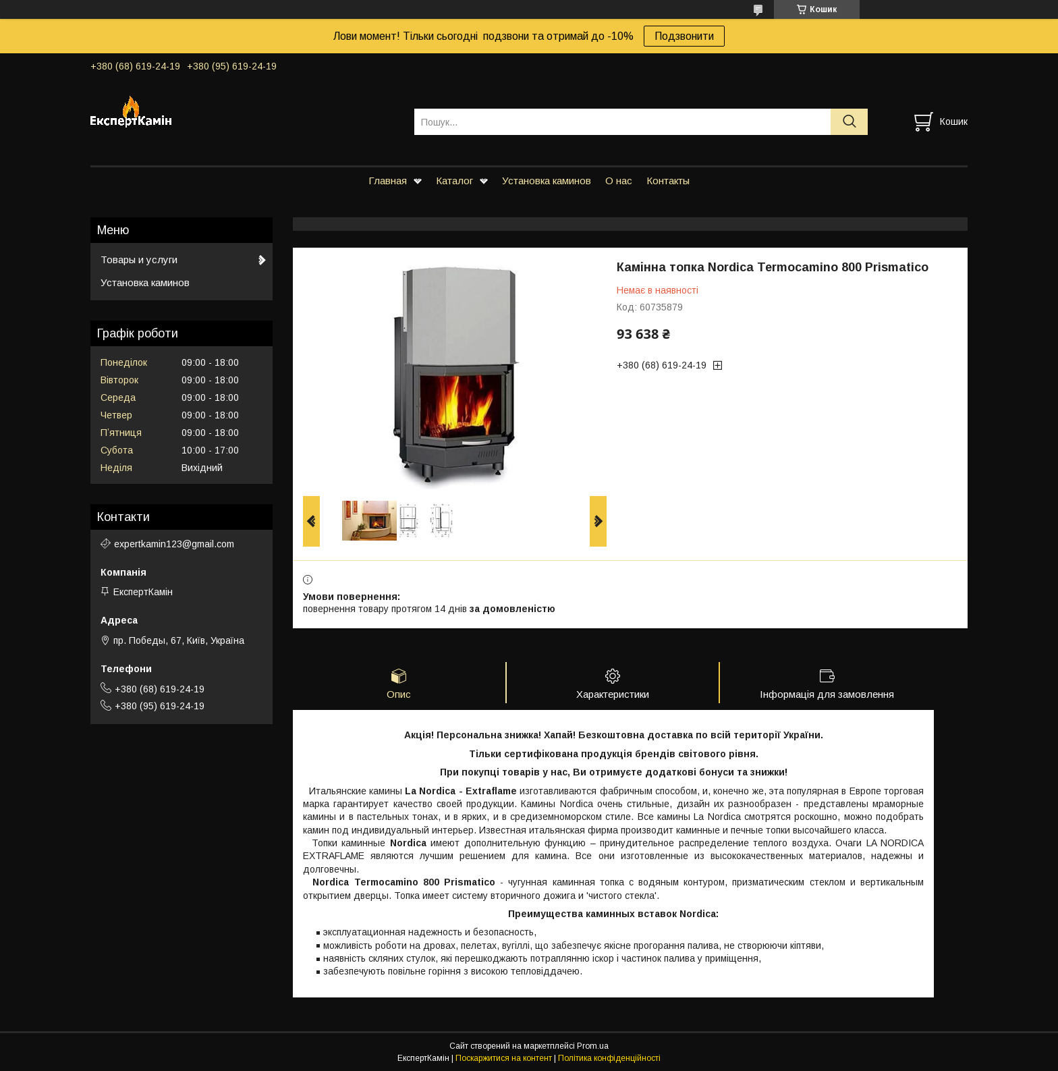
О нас (618, 180)
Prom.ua (593, 1046)
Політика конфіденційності (609, 1058)
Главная (387, 180)
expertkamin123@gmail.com (174, 544)
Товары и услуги (139, 259)
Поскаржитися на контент (503, 1058)
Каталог (454, 180)
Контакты (668, 180)
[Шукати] (849, 122)
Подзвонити (684, 36)
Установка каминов (546, 180)
